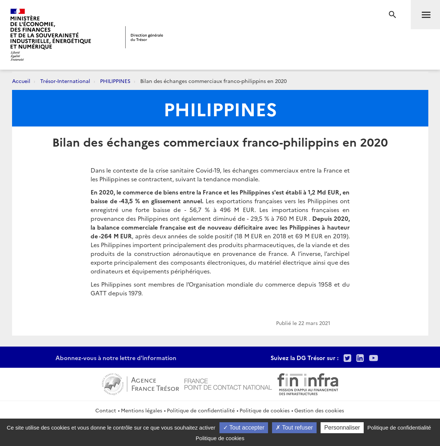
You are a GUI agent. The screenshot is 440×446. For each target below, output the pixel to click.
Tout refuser (294, 427)
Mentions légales (141, 410)
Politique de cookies (265, 410)
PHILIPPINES (115, 80)
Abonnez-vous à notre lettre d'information (116, 357)
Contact (105, 410)
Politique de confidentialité (201, 410)
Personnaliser (342, 427)
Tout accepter (243, 427)
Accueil (21, 80)
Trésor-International (65, 80)
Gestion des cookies (319, 410)
